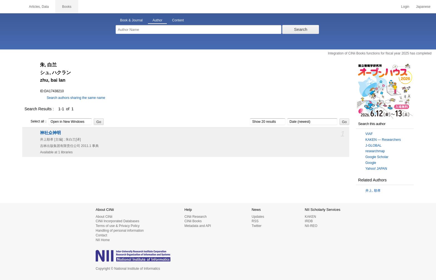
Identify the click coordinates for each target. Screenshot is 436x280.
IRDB (309, 221)
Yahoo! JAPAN (376, 169)
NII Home (103, 240)
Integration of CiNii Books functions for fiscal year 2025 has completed (380, 53)
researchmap (375, 151)
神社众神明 (50, 133)
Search (301, 29)
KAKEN (310, 217)
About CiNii (104, 217)
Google (370, 163)
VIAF (369, 134)
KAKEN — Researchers (383, 140)
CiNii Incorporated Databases (117, 221)
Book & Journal (131, 20)
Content (178, 20)
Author (157, 20)
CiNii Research (195, 217)
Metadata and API (197, 226)
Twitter (256, 226)
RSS (255, 221)
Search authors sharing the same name (76, 98)
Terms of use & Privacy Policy (118, 226)
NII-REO (311, 226)
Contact (101, 235)
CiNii (11, 6)
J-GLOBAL (373, 146)
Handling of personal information (120, 230)
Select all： (36, 121)
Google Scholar (376, 157)
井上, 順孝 (373, 190)
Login (405, 7)
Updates (258, 217)
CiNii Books (193, 221)
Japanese (423, 7)
